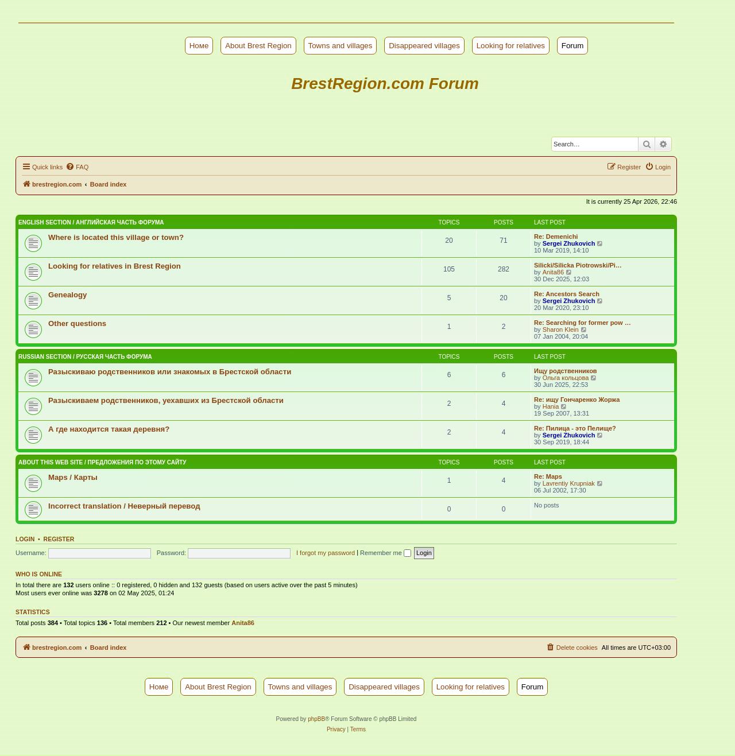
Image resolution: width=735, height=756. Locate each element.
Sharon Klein (561, 329)
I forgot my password (325, 552)
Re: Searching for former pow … (582, 322)
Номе (199, 45)
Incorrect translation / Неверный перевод (124, 506)
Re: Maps (548, 476)
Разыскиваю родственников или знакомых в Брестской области (169, 371)
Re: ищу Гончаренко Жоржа (577, 399)
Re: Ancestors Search (566, 293)
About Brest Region (258, 45)
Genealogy (67, 294)
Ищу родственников (565, 370)
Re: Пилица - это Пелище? (575, 428)
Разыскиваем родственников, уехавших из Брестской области (166, 400)
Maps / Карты (73, 477)
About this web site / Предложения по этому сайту (102, 462)
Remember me (385, 552)
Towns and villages (340, 45)
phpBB (316, 719)
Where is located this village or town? (116, 237)
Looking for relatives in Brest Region (114, 266)
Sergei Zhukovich (569, 243)
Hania (551, 406)
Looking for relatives (511, 45)
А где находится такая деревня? (108, 429)
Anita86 (553, 272)
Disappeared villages (424, 45)
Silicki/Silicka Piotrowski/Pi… (578, 265)
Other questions (77, 323)
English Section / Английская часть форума (91, 222)
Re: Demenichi (556, 236)
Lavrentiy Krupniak (569, 483)
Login (25, 539)
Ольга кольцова (566, 377)
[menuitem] (76, 167)
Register (59, 539)
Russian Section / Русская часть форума (85, 357)
